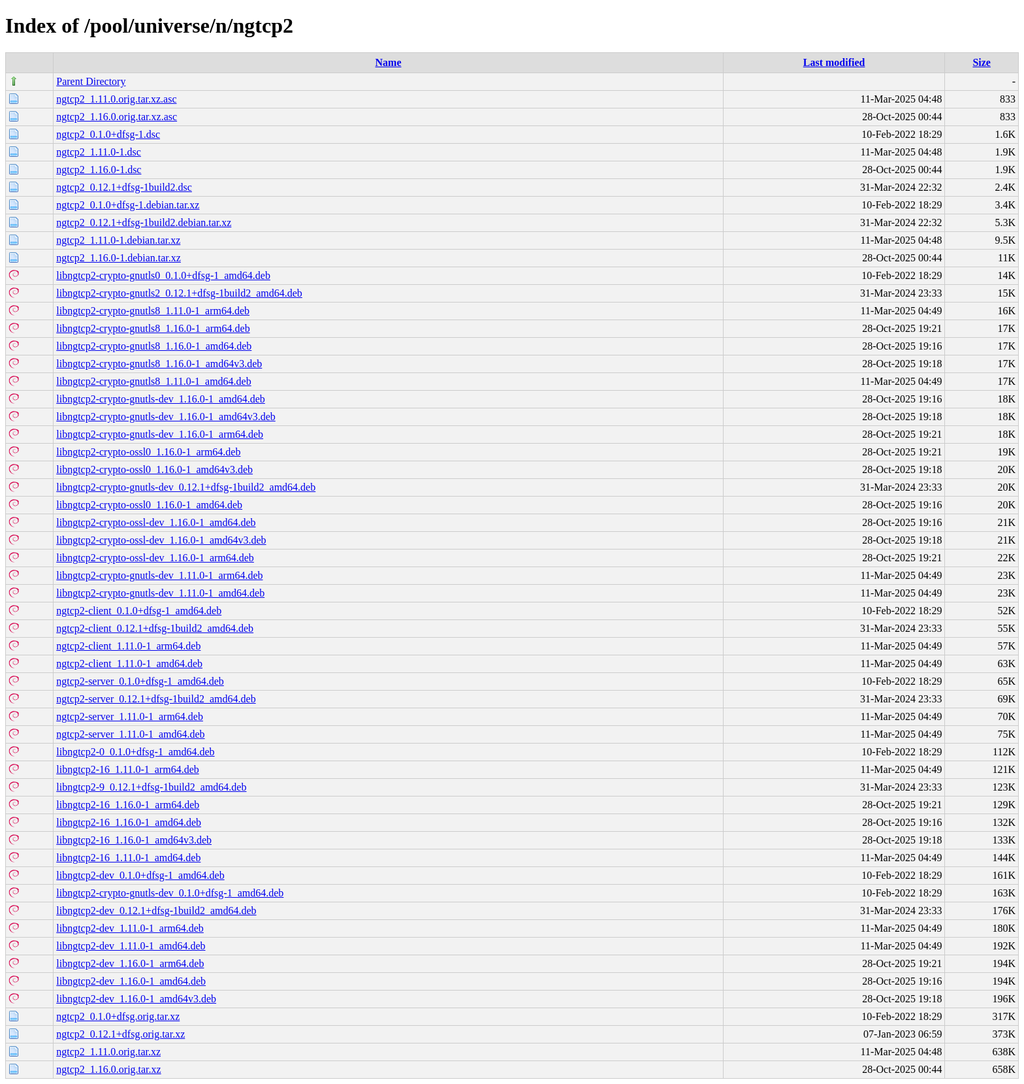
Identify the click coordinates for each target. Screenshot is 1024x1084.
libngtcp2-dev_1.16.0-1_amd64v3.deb (136, 998)
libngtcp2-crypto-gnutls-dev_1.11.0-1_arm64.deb (159, 575)
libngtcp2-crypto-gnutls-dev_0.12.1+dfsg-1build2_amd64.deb (185, 487)
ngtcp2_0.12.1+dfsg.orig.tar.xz (120, 1034)
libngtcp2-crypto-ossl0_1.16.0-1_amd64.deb (149, 504)
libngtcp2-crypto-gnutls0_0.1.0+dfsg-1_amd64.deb (163, 275)
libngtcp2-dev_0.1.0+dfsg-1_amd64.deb (140, 875)
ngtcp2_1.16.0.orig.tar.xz (108, 1069)
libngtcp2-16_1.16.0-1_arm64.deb (127, 804)
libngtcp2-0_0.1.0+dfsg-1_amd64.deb (135, 751)
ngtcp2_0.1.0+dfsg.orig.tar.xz (118, 1016)
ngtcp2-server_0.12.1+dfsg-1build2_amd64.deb (155, 698)
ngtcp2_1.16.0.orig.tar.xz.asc (116, 116)
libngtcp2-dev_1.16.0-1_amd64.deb (131, 981)
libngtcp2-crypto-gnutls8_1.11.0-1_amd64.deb (153, 381)
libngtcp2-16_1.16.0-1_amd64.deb (128, 822)
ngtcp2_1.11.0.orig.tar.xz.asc (116, 99)
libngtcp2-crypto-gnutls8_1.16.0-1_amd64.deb (153, 346)
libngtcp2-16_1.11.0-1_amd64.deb (128, 857)
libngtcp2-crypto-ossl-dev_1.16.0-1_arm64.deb (155, 557)
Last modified (834, 62)
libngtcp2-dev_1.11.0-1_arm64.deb (130, 928)
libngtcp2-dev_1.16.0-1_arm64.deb (130, 963)
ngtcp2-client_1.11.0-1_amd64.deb (129, 663)
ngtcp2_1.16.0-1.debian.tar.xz (118, 257)
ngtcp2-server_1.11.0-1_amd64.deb (130, 734)
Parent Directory (90, 81)
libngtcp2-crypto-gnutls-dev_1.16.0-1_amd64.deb (160, 398)
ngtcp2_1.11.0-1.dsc (98, 151)
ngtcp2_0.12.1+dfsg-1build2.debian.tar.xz (143, 222)
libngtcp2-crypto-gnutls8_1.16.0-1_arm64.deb (152, 328)
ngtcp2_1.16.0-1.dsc (98, 169)
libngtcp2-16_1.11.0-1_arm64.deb (127, 769)
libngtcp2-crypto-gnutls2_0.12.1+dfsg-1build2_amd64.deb (179, 293)
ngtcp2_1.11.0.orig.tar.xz (108, 1051)
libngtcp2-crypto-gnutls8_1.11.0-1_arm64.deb (152, 310)
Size (981, 62)
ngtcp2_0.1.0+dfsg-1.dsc (108, 134)
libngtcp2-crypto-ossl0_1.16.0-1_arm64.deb (148, 451)
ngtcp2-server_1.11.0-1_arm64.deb (129, 716)
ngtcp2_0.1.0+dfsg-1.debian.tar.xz (127, 204)
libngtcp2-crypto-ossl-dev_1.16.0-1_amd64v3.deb (161, 540)
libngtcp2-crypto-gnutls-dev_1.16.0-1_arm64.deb (159, 434)
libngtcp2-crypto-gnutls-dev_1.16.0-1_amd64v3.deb (166, 416)
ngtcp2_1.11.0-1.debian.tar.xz (118, 240)
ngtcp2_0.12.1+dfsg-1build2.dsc (124, 187)
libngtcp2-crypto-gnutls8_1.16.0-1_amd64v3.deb (159, 363)
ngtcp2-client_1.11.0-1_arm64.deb (128, 645)
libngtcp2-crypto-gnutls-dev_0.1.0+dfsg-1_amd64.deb (169, 892)
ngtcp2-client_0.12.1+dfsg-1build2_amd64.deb (154, 628)
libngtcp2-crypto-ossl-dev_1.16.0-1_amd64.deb (155, 522)
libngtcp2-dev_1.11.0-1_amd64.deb (130, 945)
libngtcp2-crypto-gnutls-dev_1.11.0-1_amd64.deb (160, 593)
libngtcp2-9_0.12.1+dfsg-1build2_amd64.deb (151, 787)
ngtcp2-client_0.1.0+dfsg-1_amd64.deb (138, 610)
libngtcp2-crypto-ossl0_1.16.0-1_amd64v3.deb (154, 469)
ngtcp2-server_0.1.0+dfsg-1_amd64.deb (140, 681)
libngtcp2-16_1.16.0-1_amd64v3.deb (134, 840)
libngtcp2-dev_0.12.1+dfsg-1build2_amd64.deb (156, 910)
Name (389, 62)
